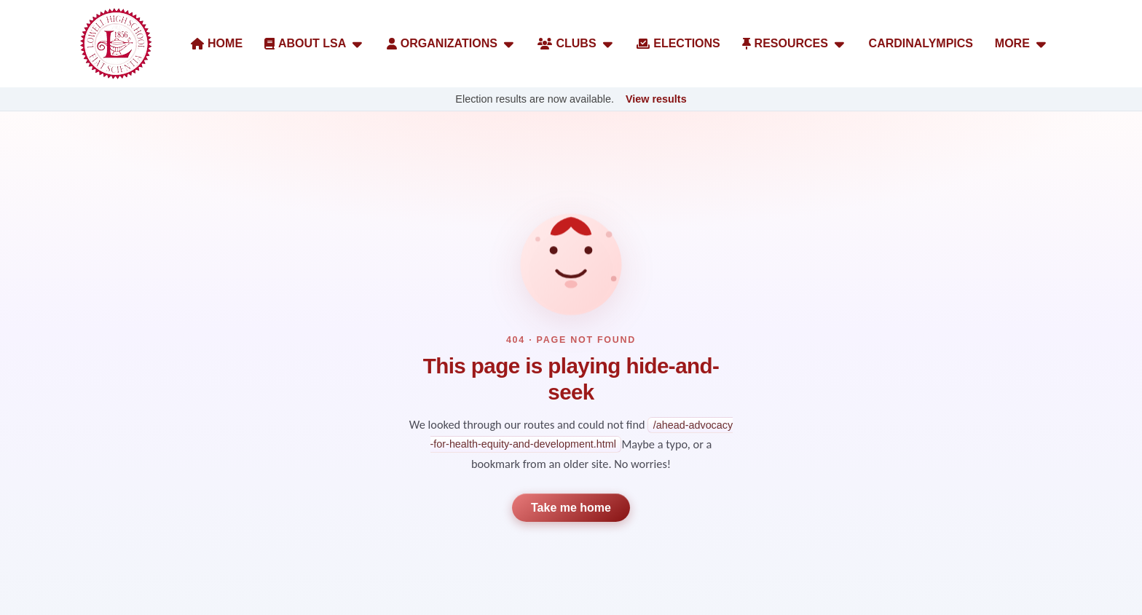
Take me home (571, 507)
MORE (1022, 44)
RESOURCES (794, 44)
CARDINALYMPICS (921, 43)
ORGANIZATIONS (451, 44)
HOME (217, 43)
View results (656, 99)
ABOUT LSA (314, 44)
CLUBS (576, 44)
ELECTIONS (678, 43)
